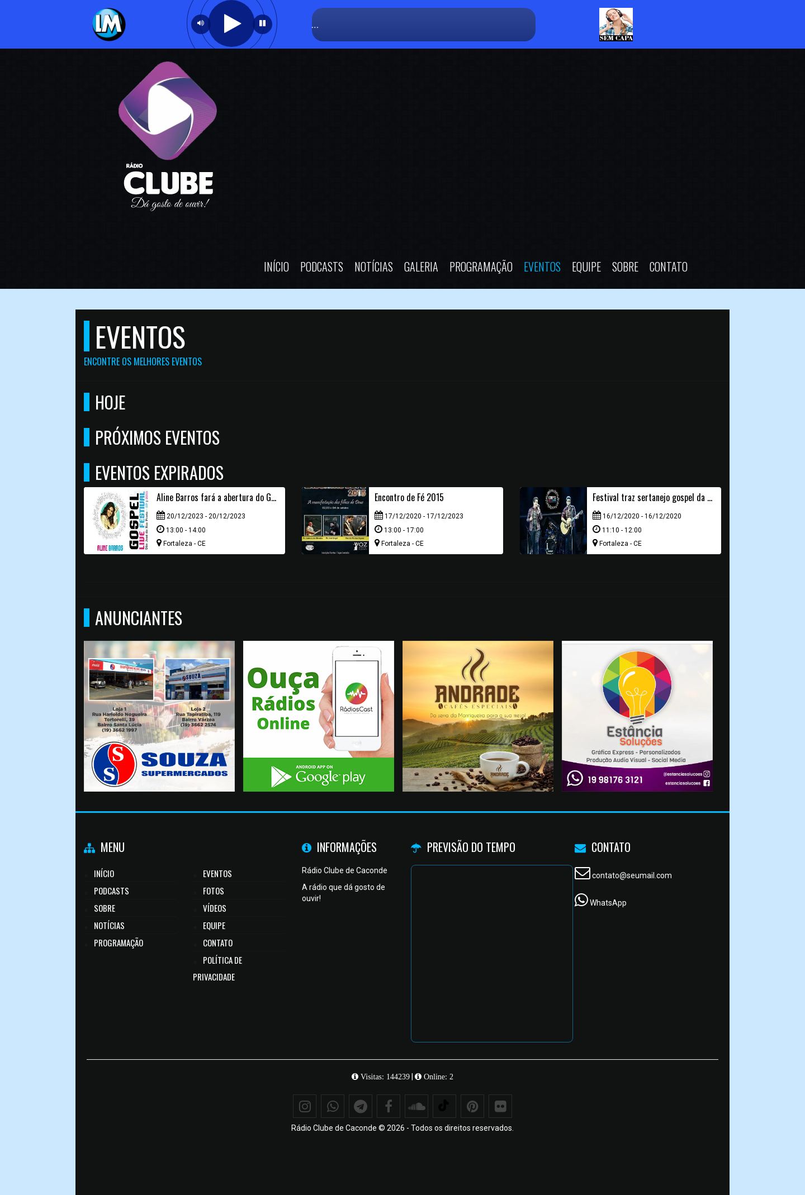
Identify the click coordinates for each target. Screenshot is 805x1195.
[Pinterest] (472, 1106)
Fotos (213, 890)
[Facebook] (388, 1106)
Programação (481, 266)
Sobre (625, 266)
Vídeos (214, 908)
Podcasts (321, 266)
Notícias (373, 266)
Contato (669, 266)
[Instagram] (304, 1106)
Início (276, 266)
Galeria (421, 266)
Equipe (586, 266)
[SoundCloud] (416, 1106)
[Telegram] (360, 1106)
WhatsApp (608, 902)
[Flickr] (500, 1106)
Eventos (542, 266)
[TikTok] (444, 1106)
